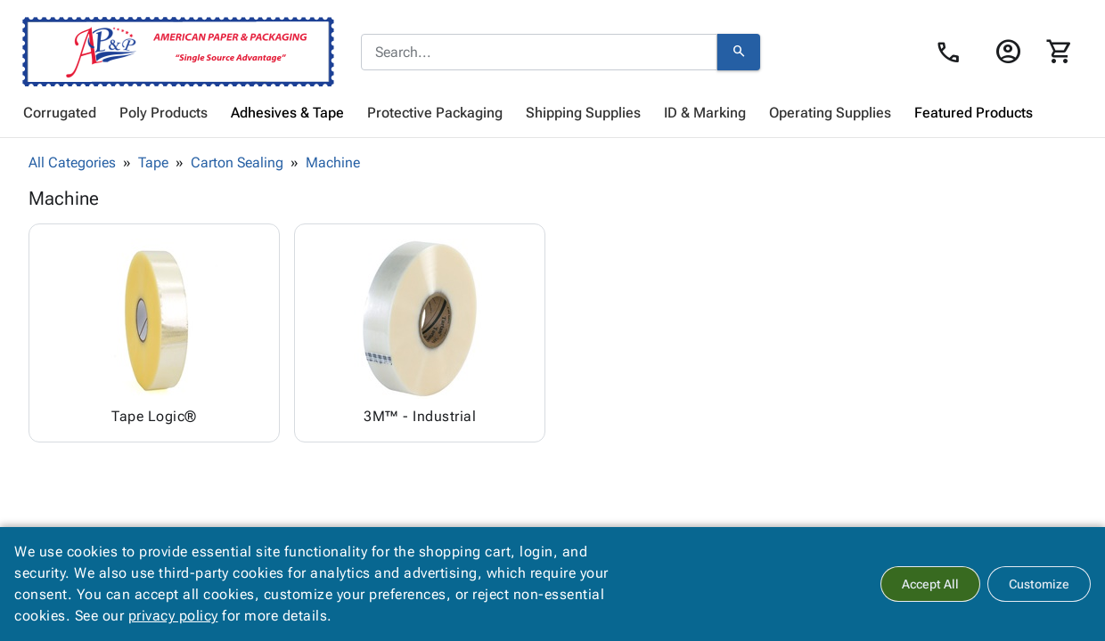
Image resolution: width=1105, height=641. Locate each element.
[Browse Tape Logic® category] (154, 332)
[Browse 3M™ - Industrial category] (419, 332)
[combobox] (539, 52)
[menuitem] (60, 113)
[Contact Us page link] (953, 52)
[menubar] (552, 113)
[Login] (1007, 51)
